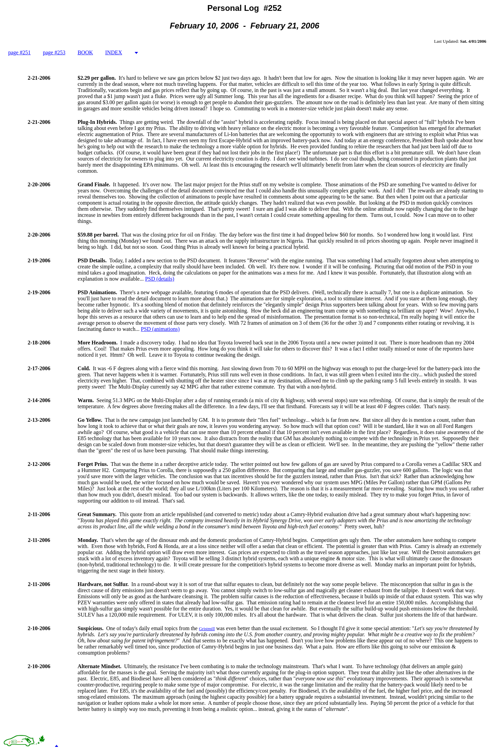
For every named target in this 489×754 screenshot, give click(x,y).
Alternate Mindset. (100, 666)
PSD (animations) (160, 329)
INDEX (113, 52)
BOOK (85, 52)
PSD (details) (159, 279)
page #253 (54, 52)
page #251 (19, 52)
